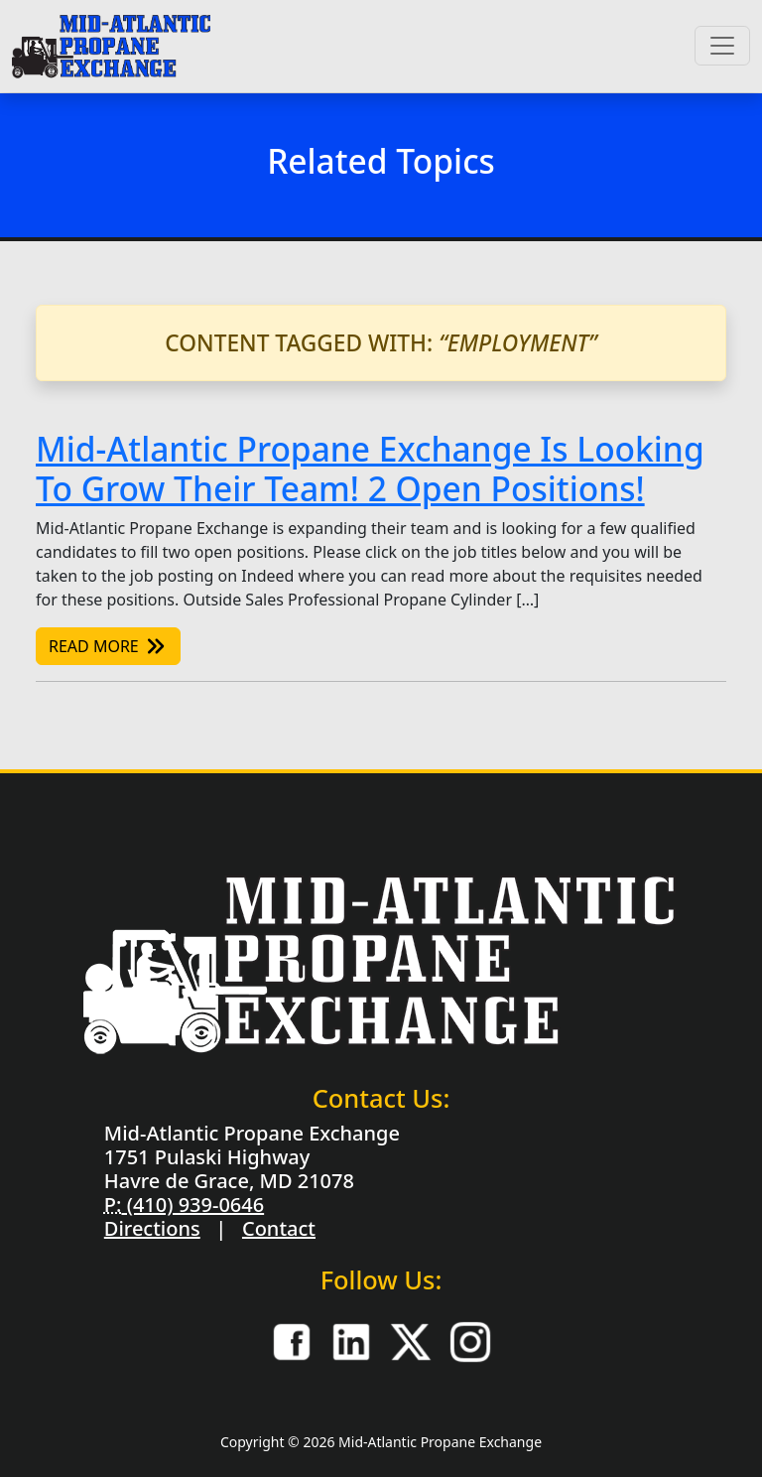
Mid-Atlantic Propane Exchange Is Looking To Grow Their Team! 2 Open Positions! (370, 468)
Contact (279, 1228)
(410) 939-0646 (192, 1204)
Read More (108, 646)
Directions (152, 1228)
